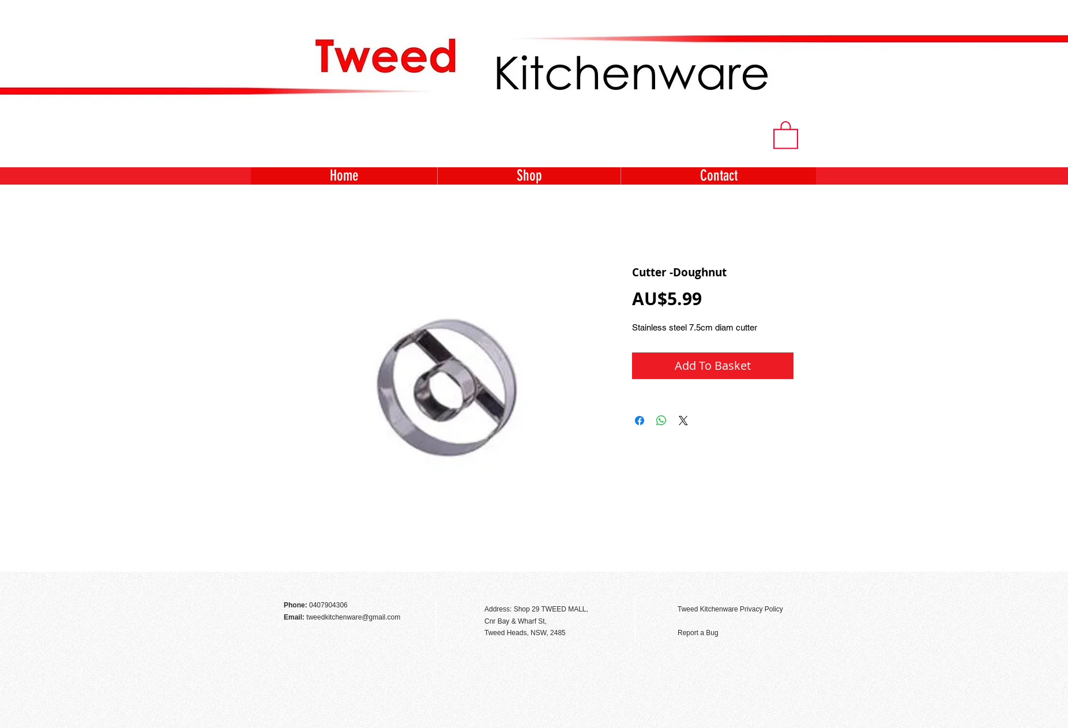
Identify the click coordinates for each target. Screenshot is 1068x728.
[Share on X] (683, 420)
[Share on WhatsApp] (661, 420)
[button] (785, 134)
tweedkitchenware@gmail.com (353, 617)
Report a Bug (698, 633)
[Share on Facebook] (639, 420)
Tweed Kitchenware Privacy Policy (730, 609)
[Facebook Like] (784, 584)
